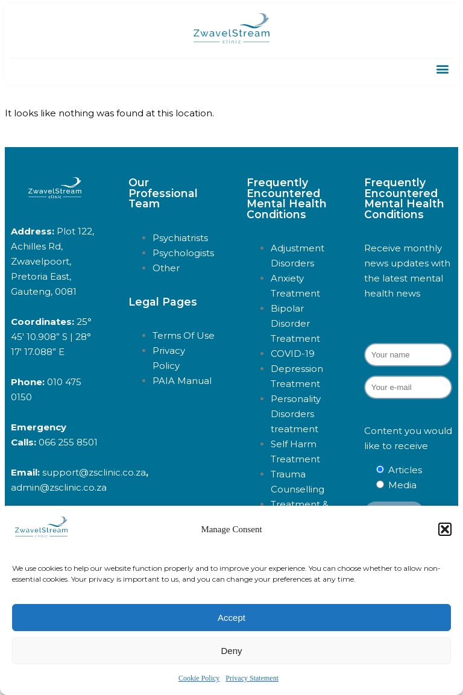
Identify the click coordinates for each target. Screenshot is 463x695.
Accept (231, 617)
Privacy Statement (252, 678)
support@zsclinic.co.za (94, 472)
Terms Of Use (184, 335)
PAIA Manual (182, 380)
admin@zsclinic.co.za (59, 487)
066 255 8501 (68, 442)
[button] (445, 529)
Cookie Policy (198, 678)
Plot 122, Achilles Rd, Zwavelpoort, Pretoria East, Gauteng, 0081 (52, 261)
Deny (231, 651)
